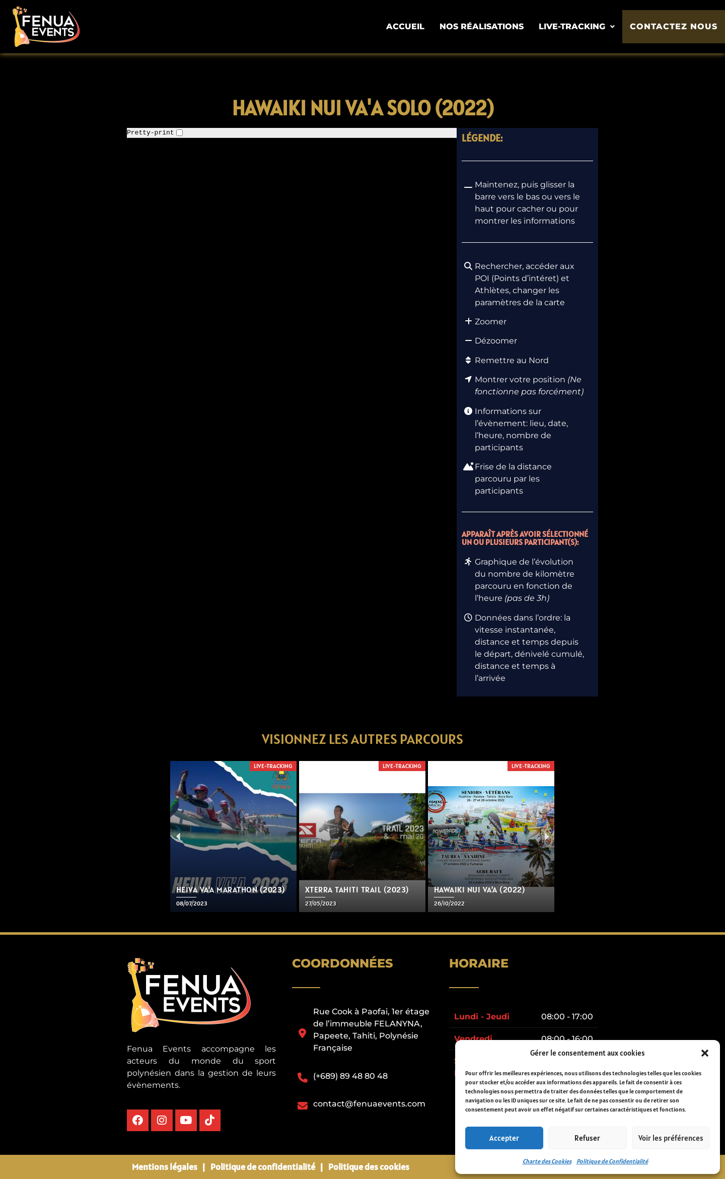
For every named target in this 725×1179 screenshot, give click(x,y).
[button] (705, 1053)
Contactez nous (676, 27)
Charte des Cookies (547, 1161)
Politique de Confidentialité (612, 1161)
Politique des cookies (368, 1166)
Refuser (587, 1138)
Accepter (504, 1138)
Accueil (411, 26)
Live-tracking (582, 26)
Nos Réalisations (487, 26)
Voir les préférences (670, 1138)
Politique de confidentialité (262, 1166)
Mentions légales (164, 1166)
